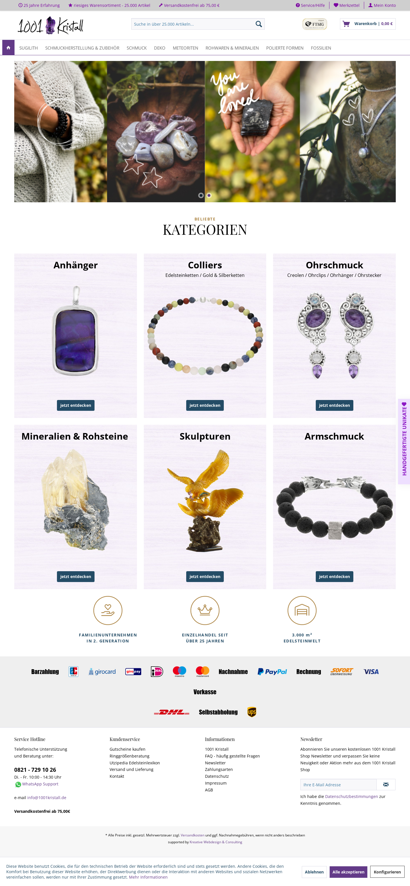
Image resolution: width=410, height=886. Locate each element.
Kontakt (117, 776)
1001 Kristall (217, 749)
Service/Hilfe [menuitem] (310, 5)
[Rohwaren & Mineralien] (232, 47)
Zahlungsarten (219, 769)
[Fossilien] (321, 47)
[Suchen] (259, 24)
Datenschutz (217, 776)
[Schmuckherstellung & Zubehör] (82, 47)
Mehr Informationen (148, 877)
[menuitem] (346, 5)
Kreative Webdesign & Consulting (216, 842)
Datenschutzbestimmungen (351, 796)
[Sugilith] (29, 47)
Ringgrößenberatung (129, 756)
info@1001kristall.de (46, 797)
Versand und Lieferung (131, 769)
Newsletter (215, 762)
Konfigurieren (387, 872)
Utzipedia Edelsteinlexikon (135, 762)
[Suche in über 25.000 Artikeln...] (198, 24)
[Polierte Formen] (285, 47)
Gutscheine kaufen (127, 749)
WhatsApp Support (40, 784)
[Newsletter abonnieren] (385, 784)
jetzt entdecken (75, 405)
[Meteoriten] (185, 47)
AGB (209, 790)
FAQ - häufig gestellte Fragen (232, 756)
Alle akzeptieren (348, 872)
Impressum (216, 783)
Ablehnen (314, 872)
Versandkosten (192, 835)
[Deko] (159, 47)
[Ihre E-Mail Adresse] (338, 784)
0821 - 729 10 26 (35, 769)
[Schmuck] (136, 47)
